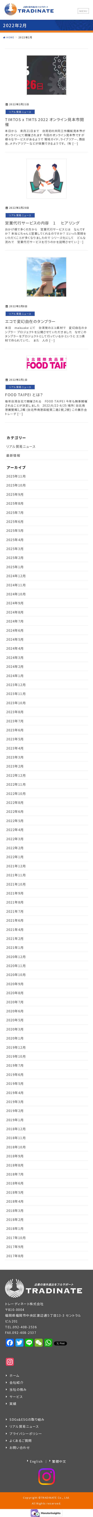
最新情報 (13, 455)
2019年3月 (15, 1101)
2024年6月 (15, 630)
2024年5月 (15, 639)
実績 (12, 1403)
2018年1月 (15, 1228)
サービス (16, 1396)
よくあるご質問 (20, 1440)
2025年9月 (15, 494)
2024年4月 (15, 648)
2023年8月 (15, 711)
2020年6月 (15, 1011)
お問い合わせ (19, 1447)
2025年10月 (16, 485)
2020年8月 (15, 992)
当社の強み (18, 1389)
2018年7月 (15, 1174)
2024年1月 (15, 675)
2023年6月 (15, 730)
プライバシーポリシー (25, 1433)
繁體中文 (59, 1461)
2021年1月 (15, 947)
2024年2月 (15, 666)
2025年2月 (15, 557)
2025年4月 (15, 539)
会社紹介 (16, 1382)
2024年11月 (16, 585)
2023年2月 (15, 766)
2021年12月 (16, 866)
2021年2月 (15, 938)
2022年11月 (16, 784)
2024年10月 (16, 594)
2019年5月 (15, 1083)
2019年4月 (15, 1092)
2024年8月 (15, 612)
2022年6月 (15, 811)
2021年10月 (16, 884)
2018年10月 (16, 1147)
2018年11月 (16, 1137)
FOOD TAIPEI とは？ (24, 394)
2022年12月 (16, 775)
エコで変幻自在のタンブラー (32, 321)
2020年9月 (15, 983)
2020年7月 (15, 1002)
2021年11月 (16, 875)
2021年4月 (15, 929)
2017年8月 (15, 1255)
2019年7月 (15, 1065)
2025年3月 (15, 548)
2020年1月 (15, 1038)
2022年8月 (15, 802)
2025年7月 (15, 512)
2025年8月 (15, 503)
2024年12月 (16, 575)
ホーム (14, 1375)
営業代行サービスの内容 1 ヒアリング (42, 223)
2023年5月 (15, 739)
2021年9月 (15, 893)
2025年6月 (15, 521)
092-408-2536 (25, 1326)
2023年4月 (15, 748)
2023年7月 (15, 721)
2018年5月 (15, 1192)
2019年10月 (16, 1056)
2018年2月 (15, 1219)
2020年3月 (15, 1029)
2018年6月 (15, 1183)
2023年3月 (15, 757)
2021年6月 (15, 920)
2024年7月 (15, 621)
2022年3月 (15, 838)
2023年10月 (16, 702)
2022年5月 (15, 820)
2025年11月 (16, 476)
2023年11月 (16, 693)
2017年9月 (15, 1246)
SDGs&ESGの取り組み (27, 1419)
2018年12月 (16, 1128)
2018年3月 (15, 1210)
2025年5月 (15, 530)
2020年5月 (15, 1020)
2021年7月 (15, 911)
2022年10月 (16, 793)
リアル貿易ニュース (20, 111)
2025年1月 (15, 566)
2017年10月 (16, 1237)
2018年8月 (15, 1165)
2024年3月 (15, 657)
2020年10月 (16, 974)
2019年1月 (15, 1119)
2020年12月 (16, 956)
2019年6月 (15, 1074)
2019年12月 (16, 1047)
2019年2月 (15, 1110)
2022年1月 (15, 856)
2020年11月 (16, 965)
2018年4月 (15, 1201)
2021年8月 (15, 902)
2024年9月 (15, 603)
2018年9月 (15, 1156)
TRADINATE (49, 1497)
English (36, 1461)
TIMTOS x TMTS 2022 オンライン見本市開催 (44, 122)
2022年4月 (15, 829)
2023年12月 (16, 684)
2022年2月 (15, 847)
